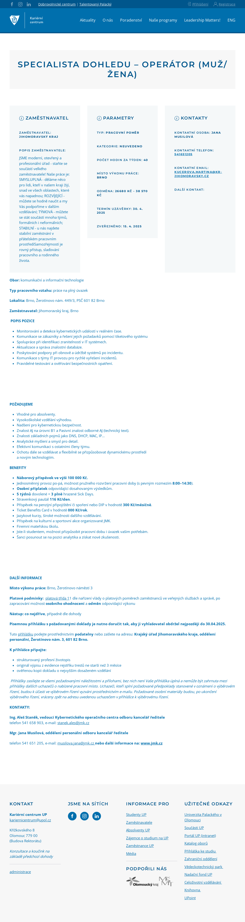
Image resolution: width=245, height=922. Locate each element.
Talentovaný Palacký (95, 4)
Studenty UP (136, 814)
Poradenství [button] (131, 20)
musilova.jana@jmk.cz (76, 743)
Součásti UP (194, 827)
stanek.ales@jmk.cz (73, 722)
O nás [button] (108, 20)
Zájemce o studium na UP (147, 837)
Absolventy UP (138, 830)
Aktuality (87, 20)
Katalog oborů (196, 843)
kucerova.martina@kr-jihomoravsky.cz (198, 174)
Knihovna (192, 890)
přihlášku (25, 634)
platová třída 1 (57, 598)
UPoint (190, 897)
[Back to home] (26, 20)
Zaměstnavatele (139, 822)
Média (131, 853)
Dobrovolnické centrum (57, 4)
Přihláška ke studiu (200, 850)
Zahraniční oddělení (200, 858)
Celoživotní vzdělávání (203, 882)
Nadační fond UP (198, 874)
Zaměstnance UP (140, 845)
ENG (231, 20)
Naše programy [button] (163, 20)
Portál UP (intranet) (200, 835)
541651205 (183, 154)
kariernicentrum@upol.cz (30, 819)
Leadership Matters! (202, 20)
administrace (20, 871)
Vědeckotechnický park (203, 866)
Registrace (224, 4)
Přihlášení (197, 4)
